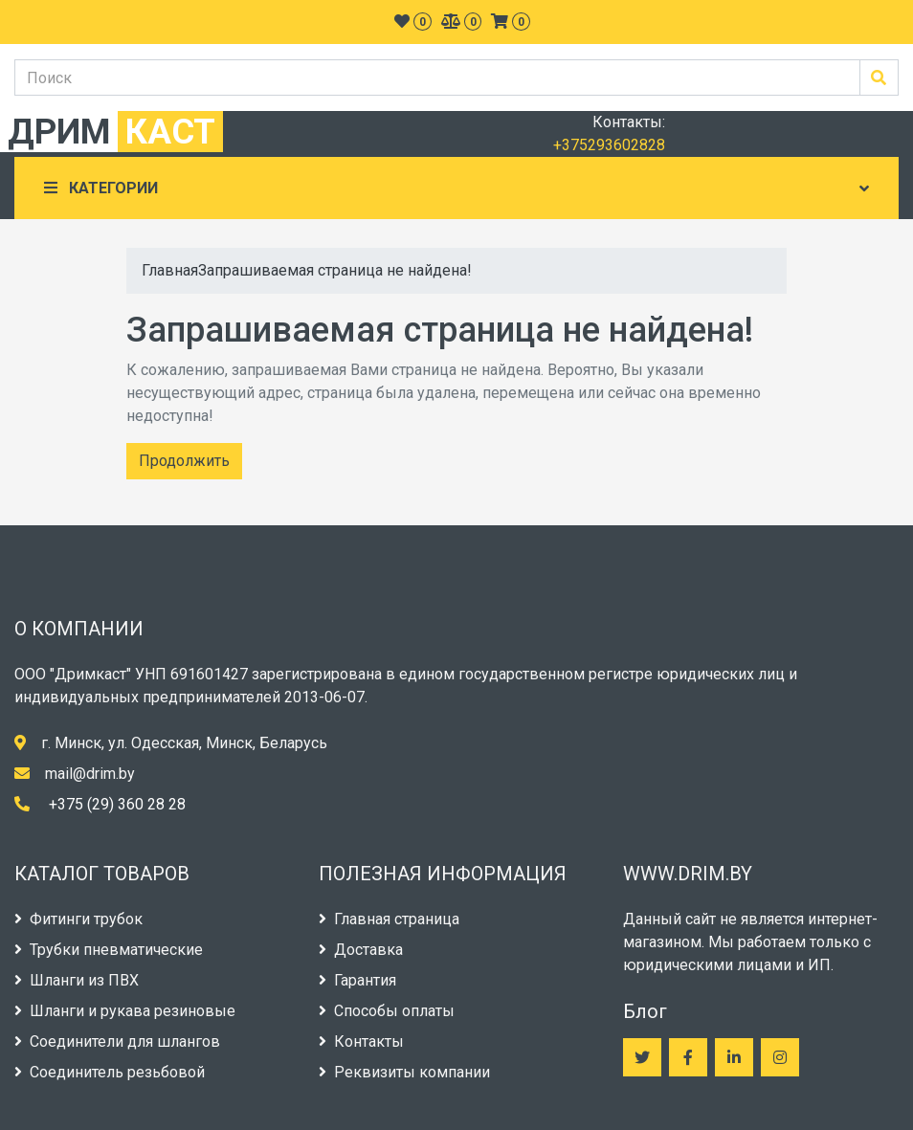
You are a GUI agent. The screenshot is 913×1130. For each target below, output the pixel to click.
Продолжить (184, 461)
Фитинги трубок (78, 919)
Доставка (361, 950)
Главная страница (389, 919)
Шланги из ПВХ (76, 980)
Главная (170, 270)
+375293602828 (609, 145)
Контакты (361, 1041)
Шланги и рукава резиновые (124, 1011)
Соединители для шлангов (117, 1041)
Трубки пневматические (108, 950)
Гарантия (357, 980)
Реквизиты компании (404, 1072)
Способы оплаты (387, 1011)
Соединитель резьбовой (109, 1072)
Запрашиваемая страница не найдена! (335, 270)
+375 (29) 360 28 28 (117, 804)
